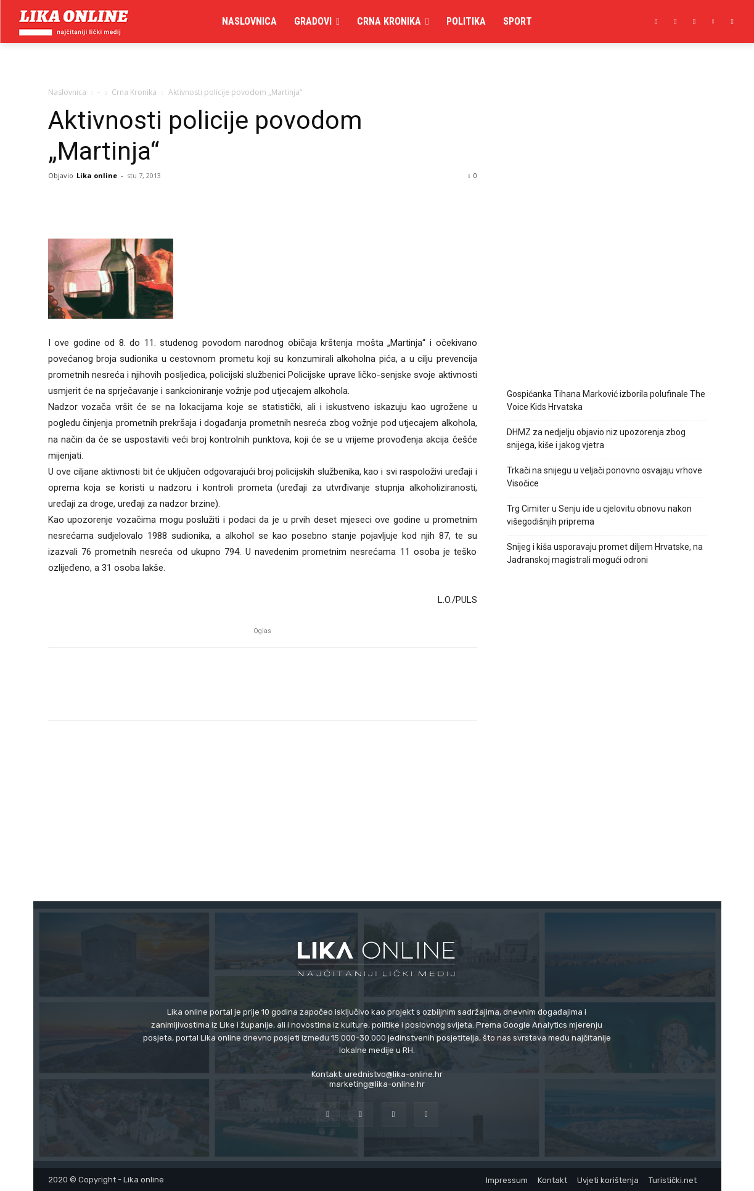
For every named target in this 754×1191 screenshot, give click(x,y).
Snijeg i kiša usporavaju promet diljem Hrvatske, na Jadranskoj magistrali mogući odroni (605, 553)
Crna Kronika (134, 92)
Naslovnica (67, 92)
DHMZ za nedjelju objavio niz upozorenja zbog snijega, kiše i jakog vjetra (596, 438)
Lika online (96, 175)
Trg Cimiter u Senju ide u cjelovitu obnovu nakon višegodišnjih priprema (599, 515)
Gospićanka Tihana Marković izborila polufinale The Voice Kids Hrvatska (606, 400)
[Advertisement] (607, 267)
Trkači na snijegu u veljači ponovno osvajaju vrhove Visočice (604, 476)
